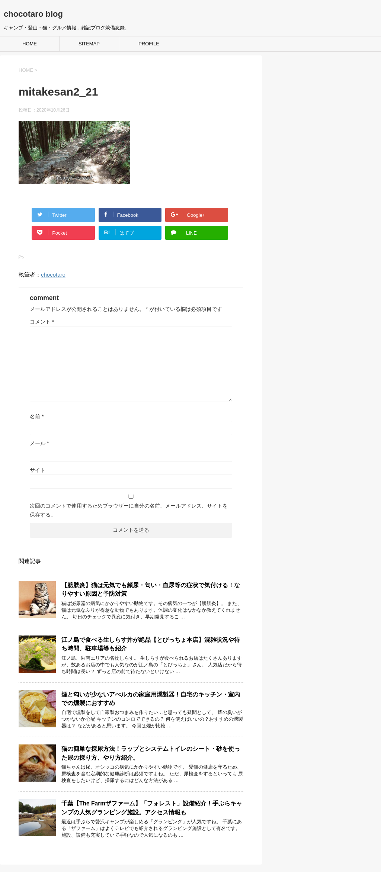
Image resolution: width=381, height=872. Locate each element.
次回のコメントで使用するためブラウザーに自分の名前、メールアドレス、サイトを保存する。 (129, 510)
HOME (29, 43)
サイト (37, 470)
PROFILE (148, 43)
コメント (42, 322)
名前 (37, 416)
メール (39, 443)
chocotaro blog (33, 14)
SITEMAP (89, 43)
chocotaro (53, 274)
